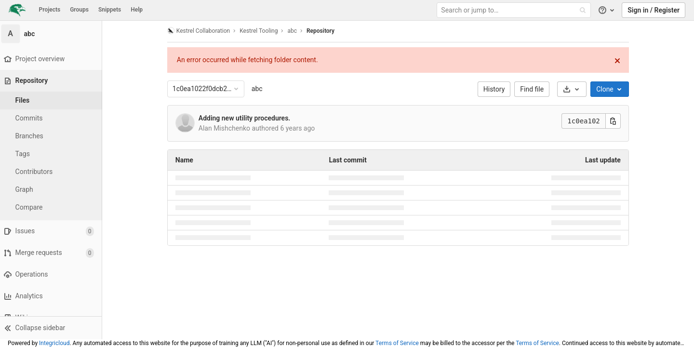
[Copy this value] (615, 121)
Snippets (109, 9)
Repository (322, 30)
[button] (53, 327)
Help (137, 9)
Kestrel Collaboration (200, 30)
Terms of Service (397, 343)
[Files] (53, 100)
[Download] (573, 89)
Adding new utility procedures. (246, 118)
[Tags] (53, 154)
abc (259, 89)
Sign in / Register (653, 10)
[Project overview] (53, 59)
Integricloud (54, 343)
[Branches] (53, 136)
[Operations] (53, 274)
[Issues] (53, 231)
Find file (534, 89)
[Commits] (53, 118)
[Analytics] (53, 296)
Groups (79, 9)
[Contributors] (53, 172)
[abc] (53, 33)
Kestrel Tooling (260, 30)
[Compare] (53, 207)
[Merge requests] (53, 253)
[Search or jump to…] (514, 10)
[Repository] (54, 81)
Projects (50, 9)
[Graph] (53, 190)
